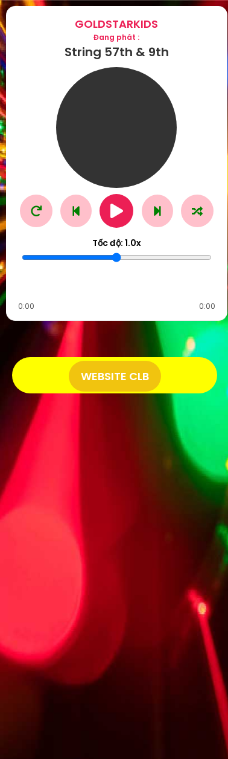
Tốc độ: (116, 243)
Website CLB (115, 376)
